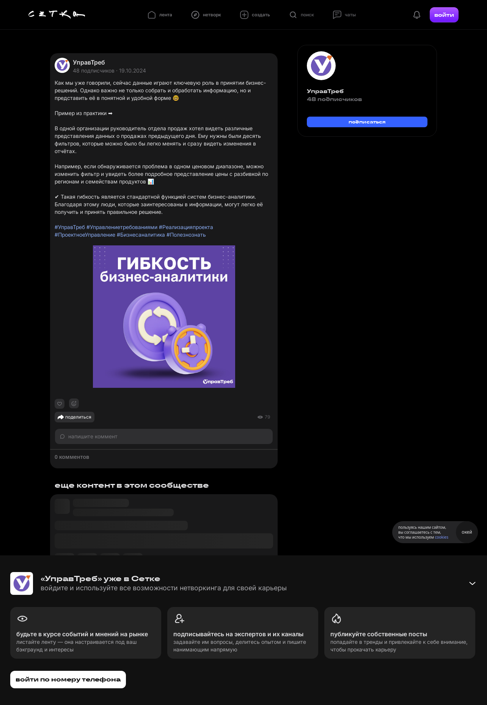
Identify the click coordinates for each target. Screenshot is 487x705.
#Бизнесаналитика (141, 234)
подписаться (367, 122)
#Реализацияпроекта (186, 227)
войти (444, 15)
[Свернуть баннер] (472, 583)
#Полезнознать (186, 234)
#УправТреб (70, 227)
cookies (441, 537)
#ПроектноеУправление (85, 234)
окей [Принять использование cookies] (467, 532)
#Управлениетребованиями (121, 227)
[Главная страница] (56, 14)
